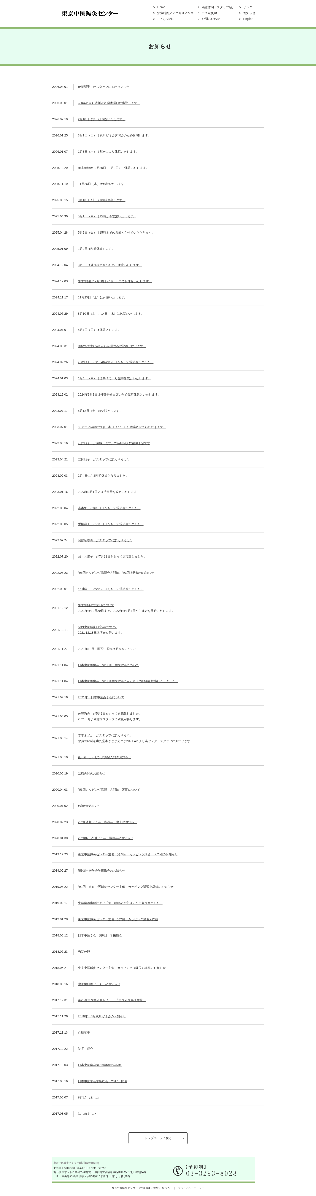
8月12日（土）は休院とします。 (100, 410)
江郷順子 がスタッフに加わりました (103, 459)
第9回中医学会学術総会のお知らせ (101, 870)
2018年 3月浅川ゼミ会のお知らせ (102, 1016)
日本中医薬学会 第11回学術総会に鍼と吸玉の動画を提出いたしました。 (128, 681)
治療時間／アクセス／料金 (175, 13)
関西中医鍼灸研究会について (97, 627)
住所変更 (84, 1032)
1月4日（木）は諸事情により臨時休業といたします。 (114, 378)
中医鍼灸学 (209, 13)
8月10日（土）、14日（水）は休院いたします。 (111, 313)
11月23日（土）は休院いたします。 (102, 297)
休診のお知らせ (88, 806)
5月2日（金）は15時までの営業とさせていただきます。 (116, 232)
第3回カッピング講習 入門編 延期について (109, 789)
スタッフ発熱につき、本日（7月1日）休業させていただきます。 (122, 427)
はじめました (87, 1113)
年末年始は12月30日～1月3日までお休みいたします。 (115, 281)
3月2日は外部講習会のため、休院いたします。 (110, 265)
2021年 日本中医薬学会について (101, 697)
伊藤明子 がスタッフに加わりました (103, 86)
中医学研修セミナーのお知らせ (99, 984)
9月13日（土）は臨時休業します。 (101, 200)
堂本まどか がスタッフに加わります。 (105, 735)
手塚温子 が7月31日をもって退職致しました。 (111, 524)
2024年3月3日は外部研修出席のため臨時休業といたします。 (119, 394)
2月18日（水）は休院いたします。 (101, 119)
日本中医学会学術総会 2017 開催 (102, 1081)
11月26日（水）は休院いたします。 (102, 184)
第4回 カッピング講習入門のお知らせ (104, 757)
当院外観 (84, 951)
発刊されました (88, 1097)
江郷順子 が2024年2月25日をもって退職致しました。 (116, 362)
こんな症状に (166, 19)
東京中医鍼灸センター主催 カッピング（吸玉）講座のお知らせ (122, 968)
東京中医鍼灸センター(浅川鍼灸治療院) (76, 1162)
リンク (247, 7)
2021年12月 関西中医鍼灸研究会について (107, 649)
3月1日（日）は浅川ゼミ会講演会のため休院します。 (114, 135)
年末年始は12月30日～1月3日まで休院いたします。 (113, 168)
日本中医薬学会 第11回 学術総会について (108, 665)
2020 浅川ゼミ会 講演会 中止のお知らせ (107, 822)
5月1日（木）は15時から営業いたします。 (107, 216)
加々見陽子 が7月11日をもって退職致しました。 (112, 556)
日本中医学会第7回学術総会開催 (100, 1065)
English (248, 19)
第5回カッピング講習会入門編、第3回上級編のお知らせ (116, 572)
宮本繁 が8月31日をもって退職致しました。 (109, 508)
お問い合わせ (211, 19)
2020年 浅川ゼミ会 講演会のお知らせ (105, 838)
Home (161, 7)
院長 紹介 (85, 1048)
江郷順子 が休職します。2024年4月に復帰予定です (114, 443)
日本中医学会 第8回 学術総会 (100, 935)
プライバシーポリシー (191, 1188)
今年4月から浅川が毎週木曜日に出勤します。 (109, 103)
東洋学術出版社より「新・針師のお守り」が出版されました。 (120, 903)
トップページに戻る (158, 1138)
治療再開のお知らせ (91, 773)
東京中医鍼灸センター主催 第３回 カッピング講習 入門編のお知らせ (128, 854)
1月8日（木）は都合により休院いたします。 (108, 151)
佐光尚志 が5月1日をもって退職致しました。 (110, 713)
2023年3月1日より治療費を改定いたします (107, 492)
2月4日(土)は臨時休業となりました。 (103, 475)
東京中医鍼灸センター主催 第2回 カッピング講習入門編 (118, 919)
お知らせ (249, 13)
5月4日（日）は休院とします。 (99, 330)
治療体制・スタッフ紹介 (218, 7)
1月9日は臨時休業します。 (96, 248)
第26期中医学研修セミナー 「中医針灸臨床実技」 (112, 1000)
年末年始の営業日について (96, 605)
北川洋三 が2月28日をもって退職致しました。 (111, 589)
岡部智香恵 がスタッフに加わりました (105, 540)
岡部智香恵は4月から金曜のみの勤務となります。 (112, 346)
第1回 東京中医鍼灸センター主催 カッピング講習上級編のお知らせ (125, 886)
